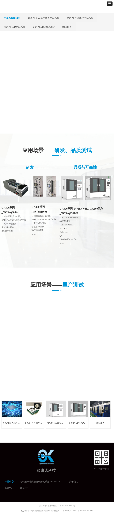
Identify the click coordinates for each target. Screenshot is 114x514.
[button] (110, 3)
